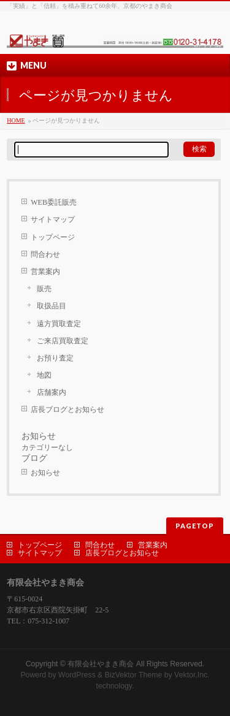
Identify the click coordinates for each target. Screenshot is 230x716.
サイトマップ (53, 219)
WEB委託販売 (54, 202)
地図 (44, 375)
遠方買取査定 (59, 323)
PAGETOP (194, 526)
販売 (44, 288)
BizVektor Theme (134, 675)
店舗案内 (51, 392)
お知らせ (45, 472)
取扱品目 (51, 306)
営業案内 (45, 271)
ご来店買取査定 (62, 341)
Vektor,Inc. (192, 675)
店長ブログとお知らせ (67, 409)
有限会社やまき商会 (100, 664)
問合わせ (45, 254)
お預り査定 (55, 358)
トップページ (53, 237)
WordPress (77, 675)
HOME (16, 120)
